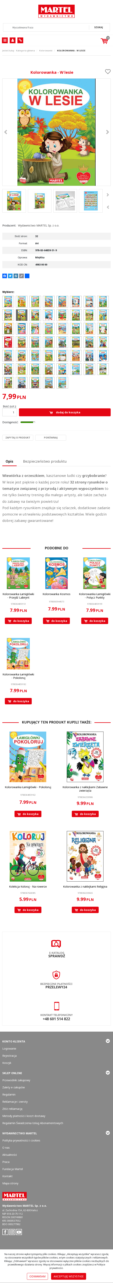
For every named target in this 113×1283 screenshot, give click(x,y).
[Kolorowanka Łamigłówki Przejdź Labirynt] (18, 595)
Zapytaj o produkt (17, 437)
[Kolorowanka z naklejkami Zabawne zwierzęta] (85, 788)
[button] (9, 461)
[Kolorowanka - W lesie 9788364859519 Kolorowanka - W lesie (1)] (56, 132)
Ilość (9, 406)
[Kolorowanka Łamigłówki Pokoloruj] (18, 676)
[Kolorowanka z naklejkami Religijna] (85, 886)
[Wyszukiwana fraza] (46, 27)
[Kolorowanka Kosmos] (56, 594)
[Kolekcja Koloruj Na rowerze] (28, 886)
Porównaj (51, 437)
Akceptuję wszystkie (69, 1276)
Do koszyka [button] (18, 621)
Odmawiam (37, 1276)
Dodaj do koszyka (64, 412)
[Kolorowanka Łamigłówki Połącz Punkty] (94, 595)
